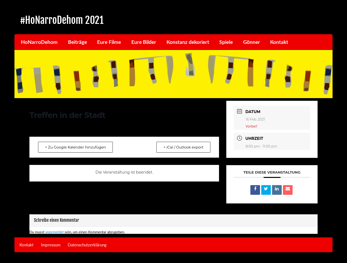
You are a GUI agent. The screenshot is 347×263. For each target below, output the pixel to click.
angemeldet (54, 232)
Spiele (226, 42)
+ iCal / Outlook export (183, 147)
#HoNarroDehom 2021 (62, 20)
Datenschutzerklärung (87, 245)
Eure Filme (109, 42)
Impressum (50, 245)
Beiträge (77, 42)
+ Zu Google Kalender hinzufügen (75, 147)
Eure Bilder (143, 42)
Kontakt (279, 42)
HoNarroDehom (39, 42)
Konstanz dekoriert (188, 42)
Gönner (251, 42)
